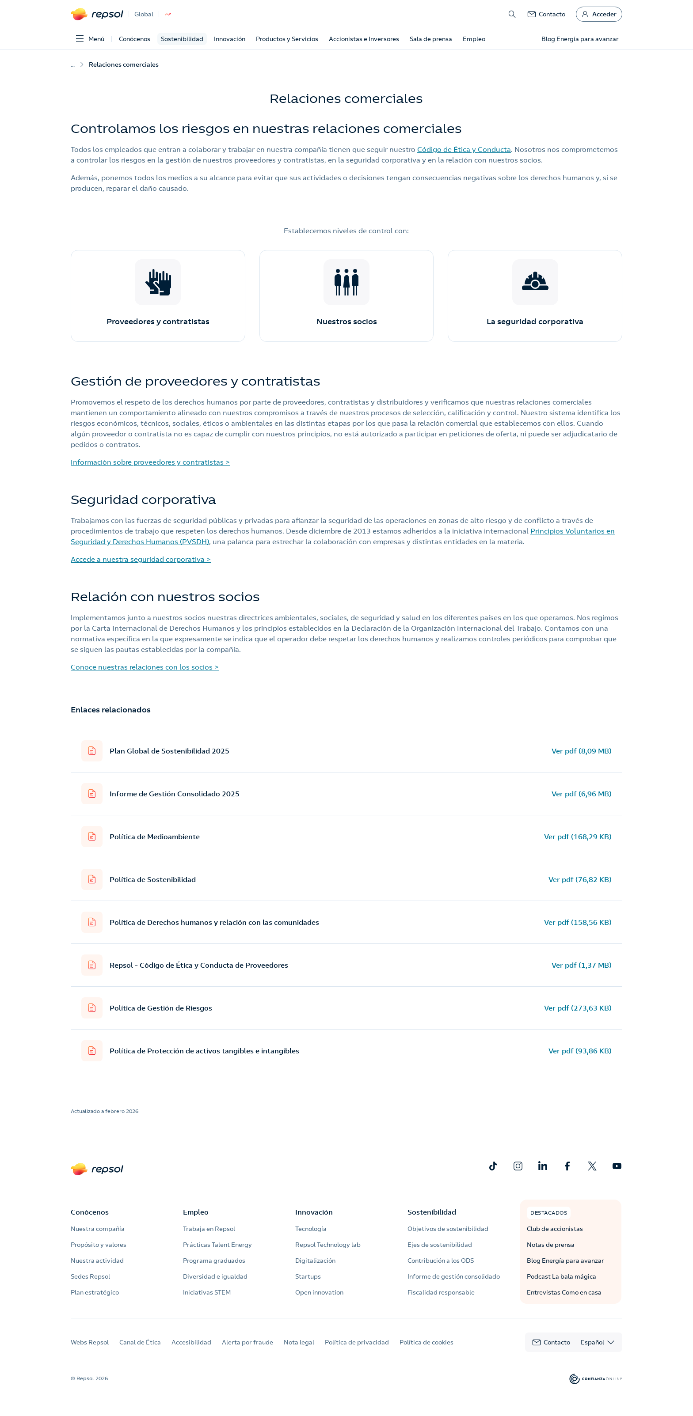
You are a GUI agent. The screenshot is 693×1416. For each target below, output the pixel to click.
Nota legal (299, 1342)
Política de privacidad (357, 1342)
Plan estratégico (95, 1292)
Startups (308, 1276)
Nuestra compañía (98, 1229)
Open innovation (319, 1292)
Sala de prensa (431, 39)
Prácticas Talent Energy (217, 1245)
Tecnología (311, 1229)
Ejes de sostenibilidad (439, 1245)
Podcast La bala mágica (561, 1276)
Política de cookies (426, 1342)
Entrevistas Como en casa (564, 1292)
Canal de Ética (140, 1342)
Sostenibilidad (182, 39)
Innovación (229, 39)
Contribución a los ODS (440, 1261)
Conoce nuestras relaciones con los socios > (145, 667)
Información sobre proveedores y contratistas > (150, 462)
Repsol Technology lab (328, 1245)
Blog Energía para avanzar (565, 1261)
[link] (546, 14)
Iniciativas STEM (207, 1292)
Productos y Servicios (287, 39)
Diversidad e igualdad (215, 1276)
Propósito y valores (98, 1245)
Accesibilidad (191, 1342)
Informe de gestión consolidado (453, 1276)
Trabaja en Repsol (209, 1229)
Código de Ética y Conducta (464, 149)
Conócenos (134, 39)
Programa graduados (214, 1261)
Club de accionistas (555, 1229)
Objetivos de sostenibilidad (447, 1229)
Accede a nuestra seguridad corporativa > (141, 559)
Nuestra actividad (97, 1261)
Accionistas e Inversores (364, 39)
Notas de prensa (551, 1245)
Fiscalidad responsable (441, 1292)
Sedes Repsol (90, 1276)
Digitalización (315, 1261)
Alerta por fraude (247, 1342)
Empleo (474, 39)
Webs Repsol (90, 1342)
